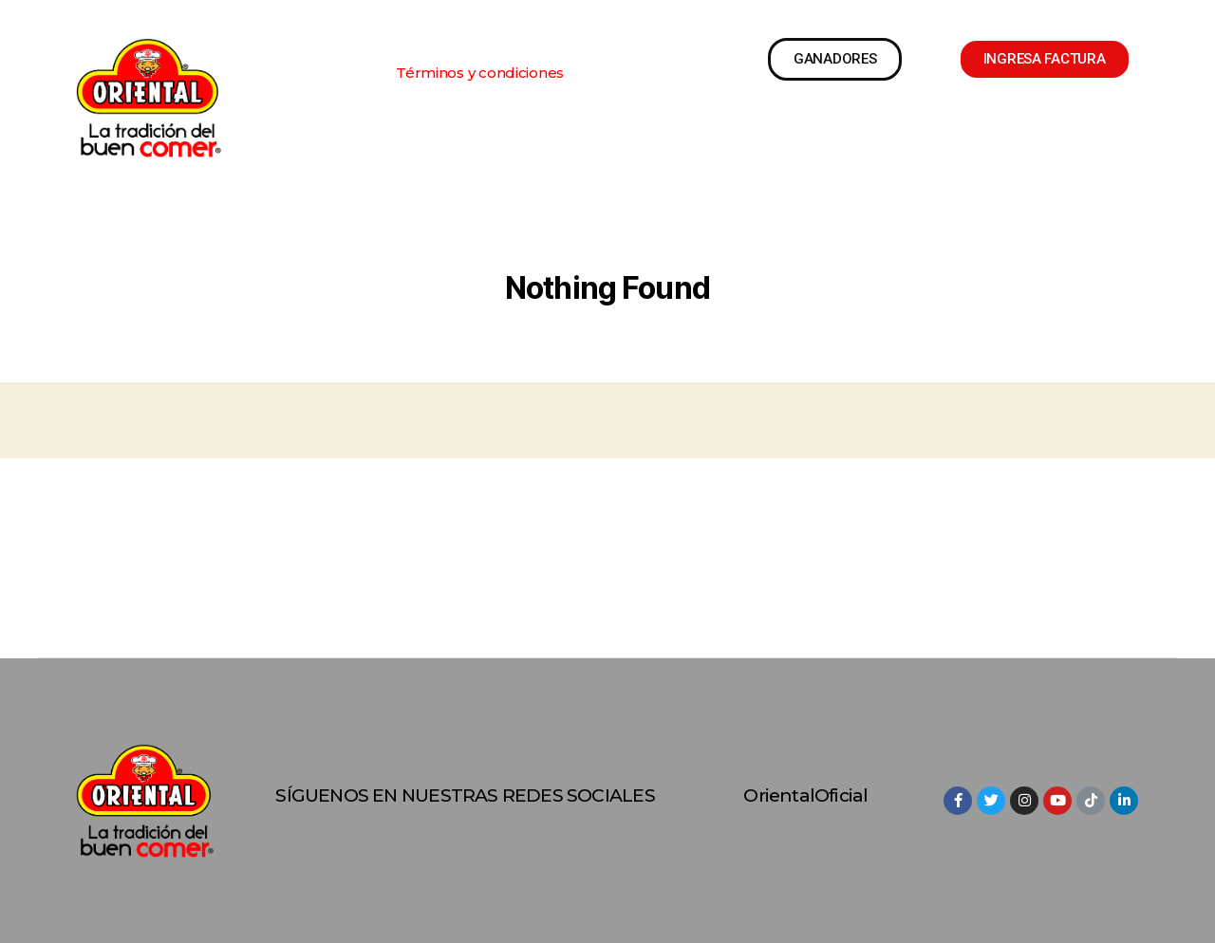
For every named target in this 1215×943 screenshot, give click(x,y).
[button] (480, 72)
